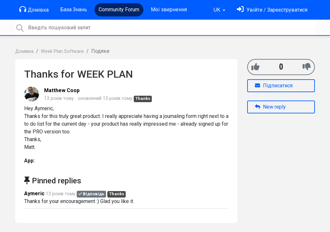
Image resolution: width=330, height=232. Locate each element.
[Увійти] (272, 9)
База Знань (73, 9)
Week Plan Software (62, 51)
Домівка (34, 9)
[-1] (307, 67)
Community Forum (119, 9)
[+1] (255, 67)
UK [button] (217, 10)
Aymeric (34, 193)
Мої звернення (169, 9)
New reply (270, 107)
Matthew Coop (62, 90)
